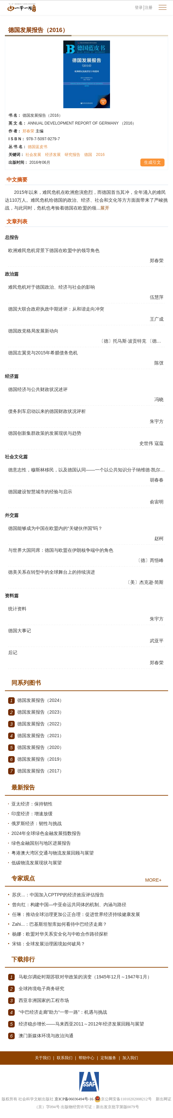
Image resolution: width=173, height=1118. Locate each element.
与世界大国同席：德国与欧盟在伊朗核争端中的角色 (60, 550)
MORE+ (153, 880)
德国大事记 (19, 630)
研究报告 (72, 154)
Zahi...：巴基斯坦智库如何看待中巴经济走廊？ (59, 924)
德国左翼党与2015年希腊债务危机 (43, 352)
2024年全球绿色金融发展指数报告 (46, 833)
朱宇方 (157, 421)
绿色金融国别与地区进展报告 (41, 843)
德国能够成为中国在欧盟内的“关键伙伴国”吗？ (55, 528)
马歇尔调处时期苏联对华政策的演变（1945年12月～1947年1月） (80, 977)
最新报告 (23, 787)
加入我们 (130, 1058)
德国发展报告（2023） (36, 712)
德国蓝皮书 (37, 146)
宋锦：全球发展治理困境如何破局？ (48, 943)
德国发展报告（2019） (36, 759)
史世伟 (146, 443)
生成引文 (152, 162)
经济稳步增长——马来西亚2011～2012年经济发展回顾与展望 (76, 1024)
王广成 (157, 319)
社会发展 (33, 154)
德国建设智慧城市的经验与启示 (40, 491)
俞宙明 (157, 501)
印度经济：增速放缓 (32, 813)
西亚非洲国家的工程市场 (38, 1000)
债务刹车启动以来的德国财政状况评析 (47, 411)
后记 (12, 652)
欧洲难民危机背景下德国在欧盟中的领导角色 (54, 250)
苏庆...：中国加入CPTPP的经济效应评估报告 (58, 894)
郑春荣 (33, 131)
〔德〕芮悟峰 (150, 560)
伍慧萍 (157, 297)
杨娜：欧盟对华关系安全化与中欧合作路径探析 (60, 934)
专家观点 (23, 878)
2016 (100, 154)
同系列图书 (26, 683)
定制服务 (108, 1058)
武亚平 (157, 640)
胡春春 (157, 480)
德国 (88, 154)
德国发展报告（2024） (36, 700)
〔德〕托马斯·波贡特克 (123, 341)
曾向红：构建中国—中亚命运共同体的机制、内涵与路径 (69, 904)
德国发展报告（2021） (36, 736)
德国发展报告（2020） (36, 747)
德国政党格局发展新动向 (33, 330)
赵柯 (159, 538)
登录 (139, 7)
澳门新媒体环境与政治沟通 (40, 1036)
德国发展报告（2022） (36, 724)
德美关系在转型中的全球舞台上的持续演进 (51, 572)
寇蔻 (159, 443)
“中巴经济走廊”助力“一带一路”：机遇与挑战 (57, 1012)
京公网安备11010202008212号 (123, 1099)
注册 (148, 7)
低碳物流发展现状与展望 (36, 862)
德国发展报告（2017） (36, 771)
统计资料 (17, 608)
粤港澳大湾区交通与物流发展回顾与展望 (52, 852)
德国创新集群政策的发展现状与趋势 (44, 433)
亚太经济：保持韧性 (32, 803)
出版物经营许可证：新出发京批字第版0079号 (100, 1107)
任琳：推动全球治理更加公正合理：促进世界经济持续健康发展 (76, 914)
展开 (104, 208)
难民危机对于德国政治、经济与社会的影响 (51, 287)
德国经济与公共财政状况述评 (38, 389)
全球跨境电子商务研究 (36, 989)
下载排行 (23, 959)
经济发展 (53, 154)
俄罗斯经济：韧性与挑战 (36, 823)
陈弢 (159, 362)
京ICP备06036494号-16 (74, 1099)
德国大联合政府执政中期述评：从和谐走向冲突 (56, 309)
